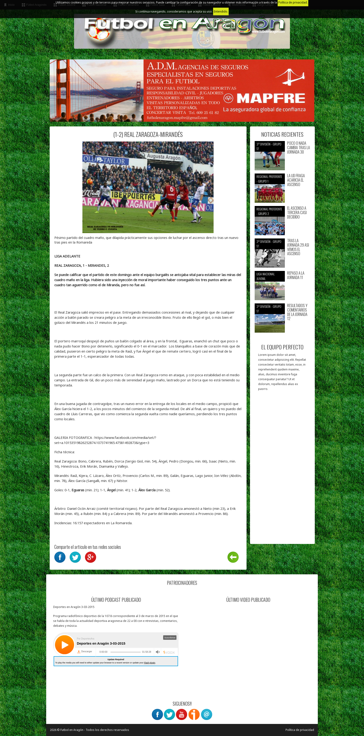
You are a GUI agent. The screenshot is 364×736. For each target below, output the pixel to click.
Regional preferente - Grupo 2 (269, 211)
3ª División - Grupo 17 (269, 146)
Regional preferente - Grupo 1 (269, 178)
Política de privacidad (300, 730)
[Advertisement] (282, 469)
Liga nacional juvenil (266, 276)
